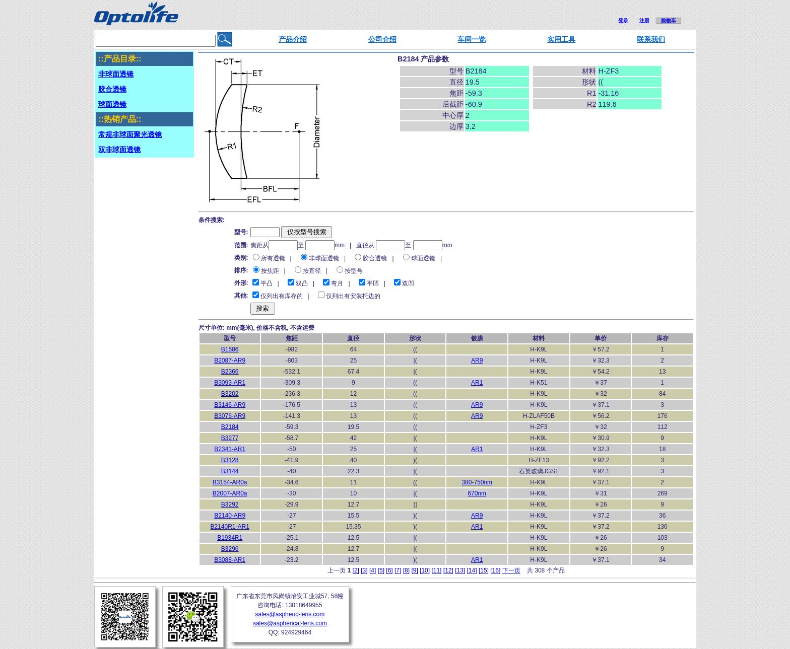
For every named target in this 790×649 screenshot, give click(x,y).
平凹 (373, 283)
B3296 (230, 548)
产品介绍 (293, 39)
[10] (425, 570)
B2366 (230, 371)
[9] (414, 570)
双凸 (302, 283)
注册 (644, 20)
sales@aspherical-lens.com (290, 623)
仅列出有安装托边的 (353, 296)
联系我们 (651, 39)
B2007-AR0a (230, 493)
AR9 (477, 360)
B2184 (230, 426)
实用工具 (561, 39)
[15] (484, 570)
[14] (472, 570)
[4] (372, 570)
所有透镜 (273, 258)
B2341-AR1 (229, 449)
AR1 (477, 382)
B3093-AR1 (229, 382)
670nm (477, 493)
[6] (389, 570)
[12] (448, 570)
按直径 (312, 270)
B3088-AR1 (229, 559)
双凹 (408, 283)
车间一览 (471, 39)
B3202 (230, 393)
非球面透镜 (324, 258)
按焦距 (270, 270)
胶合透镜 (375, 258)
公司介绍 (382, 39)
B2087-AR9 (229, 360)
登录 (623, 20)
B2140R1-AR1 (229, 526)
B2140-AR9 (229, 515)
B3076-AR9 (229, 415)
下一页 (511, 570)
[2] (356, 570)
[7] (397, 570)
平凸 (266, 283)
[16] (495, 570)
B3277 (230, 438)
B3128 (230, 460)
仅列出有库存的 (281, 296)
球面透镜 (423, 258)
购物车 (668, 20)
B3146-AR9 (229, 404)
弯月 (337, 283)
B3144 (230, 471)
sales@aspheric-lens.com (290, 614)
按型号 (354, 270)
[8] (406, 570)
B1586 (230, 349)
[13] (460, 570)
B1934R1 (229, 537)
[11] (436, 570)
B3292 (230, 504)
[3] (364, 570)
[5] (381, 570)
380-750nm (477, 482)
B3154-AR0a (230, 482)
